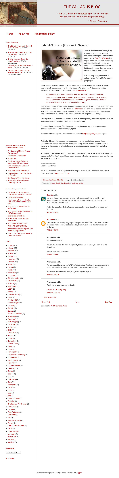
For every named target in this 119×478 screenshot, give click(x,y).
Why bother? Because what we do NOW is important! (20, 212)
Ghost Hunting (13, 360)
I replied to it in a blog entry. (56, 290)
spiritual (11, 439)
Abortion (11, 327)
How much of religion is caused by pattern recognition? (20, 234)
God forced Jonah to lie (16, 216)
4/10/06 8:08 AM (52, 212)
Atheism (52, 183)
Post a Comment (50, 297)
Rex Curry (11, 368)
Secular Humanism (15, 314)
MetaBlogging (13, 322)
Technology (12, 341)
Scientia (50, 195)
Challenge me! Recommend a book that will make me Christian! (20, 193)
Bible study (12, 379)
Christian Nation (13, 278)
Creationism (60, 183)
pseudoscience (13, 294)
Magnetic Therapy (14, 420)
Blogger (79, 473)
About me (24, 34)
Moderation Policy (45, 34)
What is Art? (12, 158)
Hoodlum (50, 219)
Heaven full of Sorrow (15, 197)
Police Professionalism (16, 426)
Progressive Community (16, 355)
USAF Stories (13, 431)
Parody (10, 423)
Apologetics (12, 385)
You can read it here (62, 173)
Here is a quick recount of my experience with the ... (18, 71)
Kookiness (74, 183)
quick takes (12, 437)
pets (9, 396)
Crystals (11, 409)
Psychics (11, 401)
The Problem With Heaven (17, 404)
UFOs (10, 428)
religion (80, 183)
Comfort (11, 305)
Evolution (67, 183)
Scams (10, 311)
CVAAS (10, 308)
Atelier (10, 264)
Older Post (108, 302)
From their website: (79, 90)
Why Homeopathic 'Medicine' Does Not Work (18, 167)
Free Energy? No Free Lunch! (18, 170)
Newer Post (45, 302)
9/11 (9, 377)
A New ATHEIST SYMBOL (17, 226)
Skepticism (12, 273)
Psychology (12, 333)
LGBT (10, 289)
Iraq (9, 297)
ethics (10, 347)
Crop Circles (12, 407)
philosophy (12, 434)
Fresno (10, 349)
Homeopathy (12, 352)
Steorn (10, 371)
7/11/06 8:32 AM (52, 255)
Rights (10, 270)
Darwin (10, 387)
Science (11, 284)
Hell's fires (78, 109)
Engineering (12, 357)
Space (10, 390)
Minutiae (11, 251)
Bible (10, 330)
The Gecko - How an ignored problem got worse (18, 181)
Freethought (12, 300)
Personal (11, 262)
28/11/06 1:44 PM (53, 275)
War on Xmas (13, 344)
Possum (11, 338)
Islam (10, 418)
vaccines (11, 442)
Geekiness (12, 415)
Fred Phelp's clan (101, 58)
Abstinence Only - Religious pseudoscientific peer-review (18, 162)
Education (11, 275)
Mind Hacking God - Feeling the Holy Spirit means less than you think (19, 202)
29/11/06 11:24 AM (53, 293)
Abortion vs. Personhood (17, 156)
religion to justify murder (91, 134)
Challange (11, 325)
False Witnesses (14, 412)
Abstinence (12, 316)
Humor (10, 267)
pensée (10, 374)
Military (10, 292)
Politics (10, 253)
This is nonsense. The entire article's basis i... (18, 60)
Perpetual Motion (14, 366)
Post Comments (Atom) (59, 306)
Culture (10, 256)
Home (10, 34)
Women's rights (13, 303)
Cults (10, 382)
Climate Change (14, 398)
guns (9, 393)
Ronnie (10, 336)
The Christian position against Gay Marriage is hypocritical (20, 230)
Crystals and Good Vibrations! (18, 178)
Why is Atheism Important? (17, 223)
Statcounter (10, 458)
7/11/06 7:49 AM (52, 230)
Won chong (12, 286)
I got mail (11, 363)
